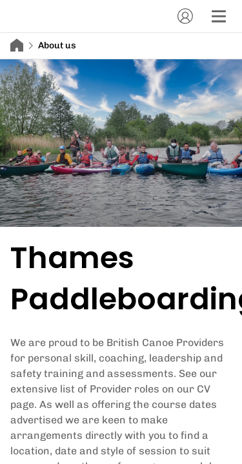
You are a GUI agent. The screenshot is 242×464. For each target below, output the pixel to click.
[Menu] (219, 16)
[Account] (185, 16)
